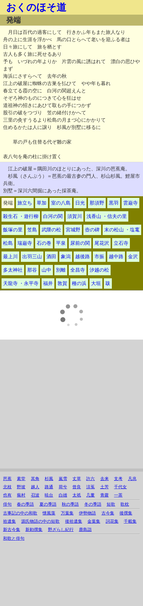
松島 (8, 243)
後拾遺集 (73, 521)
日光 (80, 202)
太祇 (76, 495)
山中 (46, 270)
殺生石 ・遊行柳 (20, 216)
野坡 (21, 487)
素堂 (21, 478)
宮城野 (73, 229)
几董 (90, 495)
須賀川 (74, 216)
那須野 (97, 202)
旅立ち (24, 202)
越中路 (116, 256)
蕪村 (21, 495)
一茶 (118, 495)
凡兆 (132, 478)
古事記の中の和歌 (20, 513)
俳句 (7, 504)
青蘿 (104, 495)
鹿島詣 (85, 529)
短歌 (111, 504)
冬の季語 (92, 504)
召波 (35, 495)
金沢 (133, 256)
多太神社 (13, 270)
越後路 (82, 256)
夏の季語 (48, 504)
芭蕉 (7, 478)
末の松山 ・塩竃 (122, 229)
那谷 (32, 270)
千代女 (120, 487)
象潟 (66, 256)
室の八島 (61, 202)
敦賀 (62, 283)
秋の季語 (70, 504)
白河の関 (53, 216)
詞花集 (112, 521)
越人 (35, 487)
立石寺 (121, 243)
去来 (104, 478)
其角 (35, 478)
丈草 (76, 478)
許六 (90, 478)
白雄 (63, 495)
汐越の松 (99, 270)
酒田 (51, 256)
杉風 (49, 478)
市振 (99, 256)
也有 (7, 495)
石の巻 (44, 243)
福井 (48, 283)
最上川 (10, 256)
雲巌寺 (130, 202)
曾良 (76, 487)
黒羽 (114, 202)
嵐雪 (63, 478)
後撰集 (125, 513)
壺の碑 (92, 229)
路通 (49, 487)
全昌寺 (77, 270)
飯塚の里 (13, 229)
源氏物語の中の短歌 (40, 521)
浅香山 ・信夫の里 (106, 216)
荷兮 (63, 487)
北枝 (7, 487)
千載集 (130, 521)
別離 (61, 270)
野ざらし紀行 (61, 529)
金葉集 (93, 521)
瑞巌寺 (24, 243)
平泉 (61, 243)
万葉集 (67, 513)
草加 (41, 202)
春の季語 (25, 504)
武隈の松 (51, 229)
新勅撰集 (33, 529)
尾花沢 (101, 243)
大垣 (96, 283)
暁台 (49, 495)
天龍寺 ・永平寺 (20, 283)
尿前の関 (80, 243)
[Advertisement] (63, 405)
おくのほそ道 (36, 7)
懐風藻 (48, 513)
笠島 (32, 229)
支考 (118, 478)
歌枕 (124, 504)
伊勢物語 (87, 513)
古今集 (107, 513)
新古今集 (11, 529)
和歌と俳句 (13, 538)
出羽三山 (32, 256)
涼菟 (90, 487)
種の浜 (79, 283)
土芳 (104, 487)
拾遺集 (9, 521)
